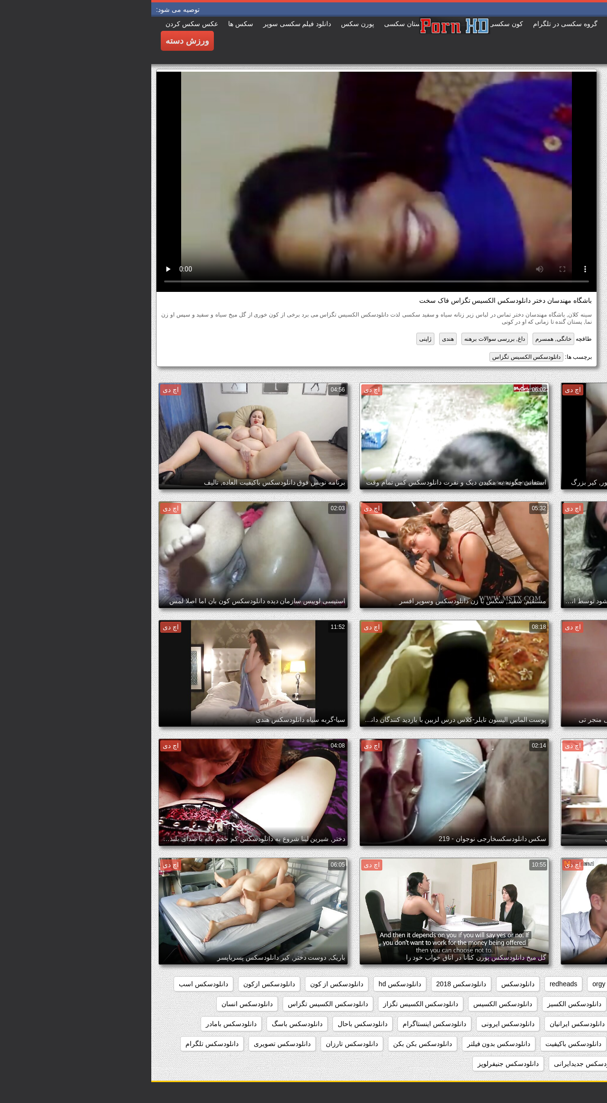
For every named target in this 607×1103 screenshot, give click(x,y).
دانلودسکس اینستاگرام (283, 1024)
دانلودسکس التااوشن (494, 1004)
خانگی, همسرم (402, 339)
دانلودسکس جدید (507, 1063)
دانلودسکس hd (248, 984)
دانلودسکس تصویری (130, 1043)
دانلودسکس (366, 984)
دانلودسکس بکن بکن (271, 1043)
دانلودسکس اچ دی (494, 1024)
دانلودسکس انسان (95, 1004)
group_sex (507, 984)
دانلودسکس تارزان (201, 1043)
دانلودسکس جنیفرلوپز (356, 1063)
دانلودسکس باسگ (145, 1024)
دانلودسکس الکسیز (423, 1004)
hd (473, 984)
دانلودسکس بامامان (564, 1043)
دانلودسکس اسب (52, 984)
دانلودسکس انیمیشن (563, 1024)
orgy (447, 984)
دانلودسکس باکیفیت (422, 1043)
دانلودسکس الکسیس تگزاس (375, 357)
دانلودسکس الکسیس (351, 1004)
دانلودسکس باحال (211, 1024)
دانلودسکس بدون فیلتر (347, 1043)
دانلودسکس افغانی (565, 1004)
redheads (412, 984)
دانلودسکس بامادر (80, 1024)
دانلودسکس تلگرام (60, 1043)
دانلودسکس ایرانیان (425, 1024)
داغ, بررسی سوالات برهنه (343, 339)
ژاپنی (274, 339)
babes (583, 984)
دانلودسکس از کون (185, 984)
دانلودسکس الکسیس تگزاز (269, 1004)
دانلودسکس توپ (569, 1063)
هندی (297, 339)
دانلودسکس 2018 (310, 984)
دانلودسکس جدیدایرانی (435, 1063)
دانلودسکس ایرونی (357, 1024)
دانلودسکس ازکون (118, 984)
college (548, 984)
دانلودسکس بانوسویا (493, 1043)
